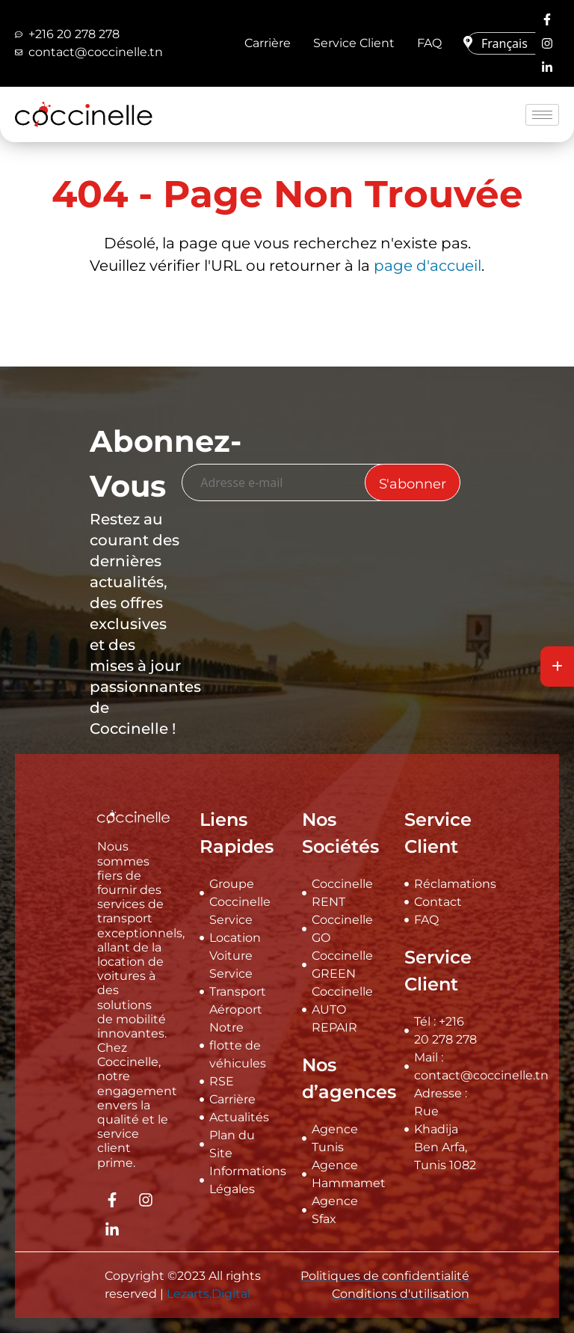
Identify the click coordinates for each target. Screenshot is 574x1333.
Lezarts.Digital (208, 1294)
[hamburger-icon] (542, 115)
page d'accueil (427, 266)
